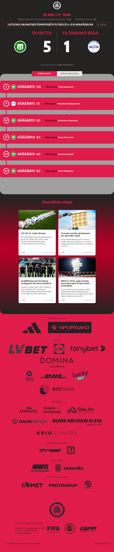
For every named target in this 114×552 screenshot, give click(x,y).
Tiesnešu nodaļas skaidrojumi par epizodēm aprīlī (75, 234)
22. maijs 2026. (77, 252)
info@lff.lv (26, 533)
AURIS (108, 543)
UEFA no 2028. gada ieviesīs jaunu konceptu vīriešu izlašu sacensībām (75, 283)
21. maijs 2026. (37, 300)
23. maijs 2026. (37, 252)
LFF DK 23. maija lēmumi (33, 233)
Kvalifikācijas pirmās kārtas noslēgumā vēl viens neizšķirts (36, 282)
